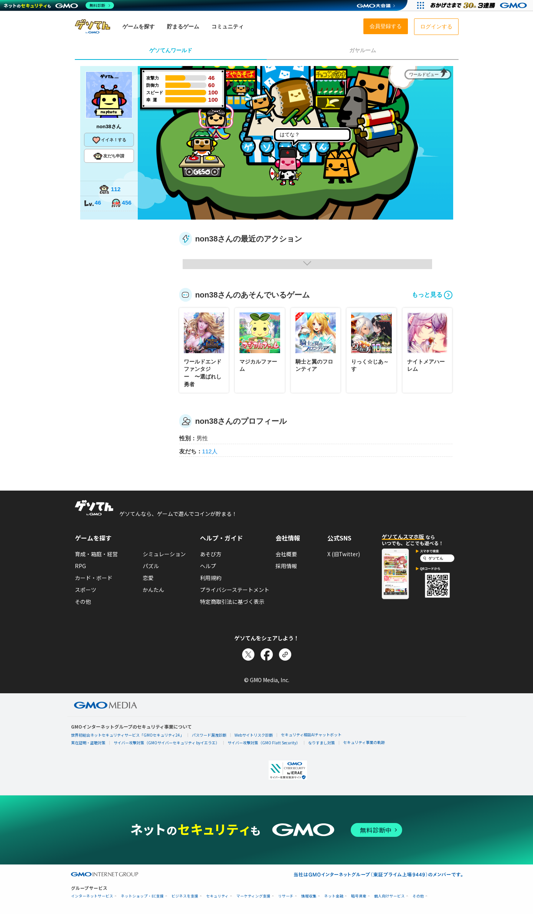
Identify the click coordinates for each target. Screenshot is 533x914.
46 (92, 203)
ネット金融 (333, 896)
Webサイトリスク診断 (253, 735)
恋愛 (148, 578)
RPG (80, 566)
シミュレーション (164, 554)
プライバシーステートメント (234, 589)
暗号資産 (358, 896)
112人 (210, 451)
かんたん (153, 589)
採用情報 (286, 566)
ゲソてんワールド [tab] (170, 50)
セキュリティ (217, 896)
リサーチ (286, 896)
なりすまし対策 (321, 742)
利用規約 (210, 578)
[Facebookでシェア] (267, 654)
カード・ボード (93, 578)
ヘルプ (208, 566)
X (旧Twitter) (343, 554)
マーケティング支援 (253, 896)
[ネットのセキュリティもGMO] (59, 5)
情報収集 (309, 896)
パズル (151, 566)
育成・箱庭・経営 (96, 554)
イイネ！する (109, 140)
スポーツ (85, 589)
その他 (83, 601)
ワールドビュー (424, 74)
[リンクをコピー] (285, 654)
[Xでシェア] (248, 654)
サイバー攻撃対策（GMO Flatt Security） (264, 742)
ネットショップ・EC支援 (142, 896)
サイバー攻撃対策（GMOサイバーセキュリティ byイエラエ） (166, 742)
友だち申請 (108, 156)
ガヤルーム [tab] (362, 50)
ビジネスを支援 (185, 896)
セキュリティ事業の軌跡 (364, 742)
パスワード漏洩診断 (209, 735)
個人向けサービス (389, 896)
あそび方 (210, 554)
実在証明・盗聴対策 (88, 742)
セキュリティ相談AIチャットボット (311, 734)
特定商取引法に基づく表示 (232, 601)
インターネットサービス (92, 896)
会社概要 (286, 554)
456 (121, 203)
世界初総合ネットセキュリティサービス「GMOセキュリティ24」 (127, 735)
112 (109, 190)
